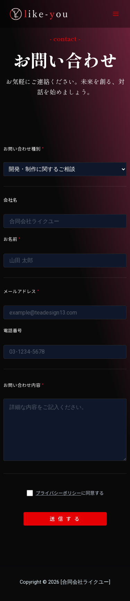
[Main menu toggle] (116, 14)
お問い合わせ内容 (23, 385)
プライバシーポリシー (58, 493)
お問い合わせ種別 (23, 148)
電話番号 (12, 330)
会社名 (10, 200)
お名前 (12, 239)
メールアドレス (21, 291)
